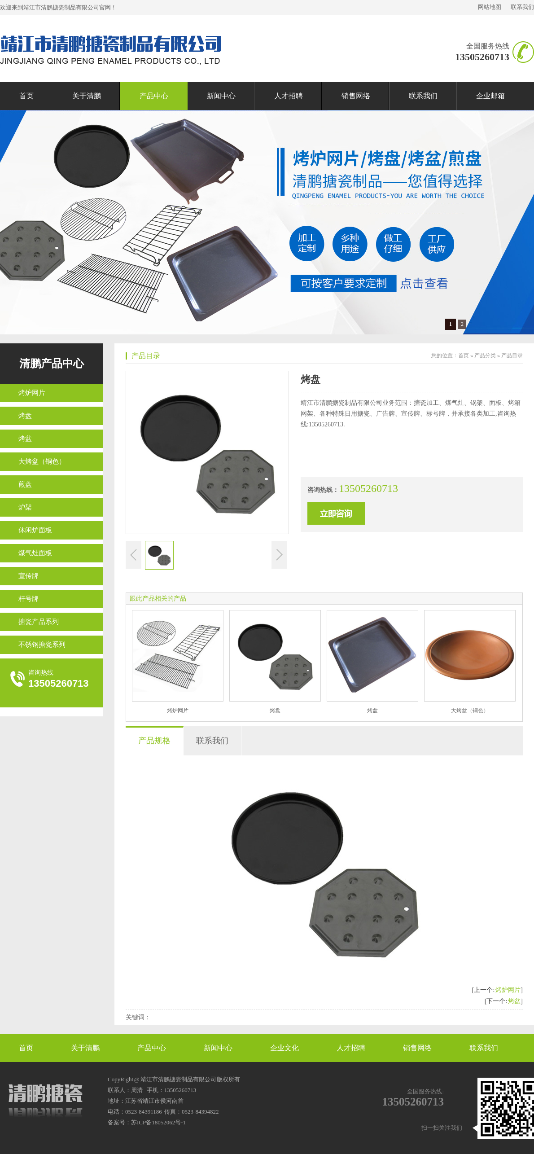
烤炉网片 (31, 392)
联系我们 (522, 7)
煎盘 (25, 484)
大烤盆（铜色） (42, 461)
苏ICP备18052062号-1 (158, 1122)
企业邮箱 (490, 96)
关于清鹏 (86, 96)
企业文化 (284, 1048)
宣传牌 (28, 575)
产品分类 (485, 355)
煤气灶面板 (35, 553)
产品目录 (145, 356)
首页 (26, 96)
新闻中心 (221, 96)
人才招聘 (288, 96)
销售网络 (355, 96)
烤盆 (25, 438)
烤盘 (25, 415)
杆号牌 (28, 598)
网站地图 (489, 7)
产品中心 (154, 96)
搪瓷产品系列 (38, 621)
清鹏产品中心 (51, 363)
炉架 (25, 507)
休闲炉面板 (35, 530)
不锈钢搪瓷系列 (42, 644)
